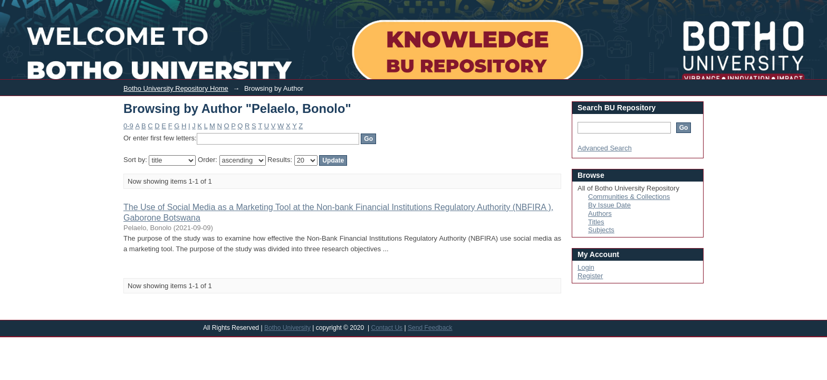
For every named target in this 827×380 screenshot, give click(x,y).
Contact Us (386, 327)
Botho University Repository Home (175, 88)
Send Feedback (430, 327)
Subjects (601, 230)
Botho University (287, 327)
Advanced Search (605, 148)
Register (590, 276)
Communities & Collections (629, 197)
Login (743, 7)
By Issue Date (609, 205)
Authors (600, 213)
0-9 (128, 126)
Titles (596, 222)
